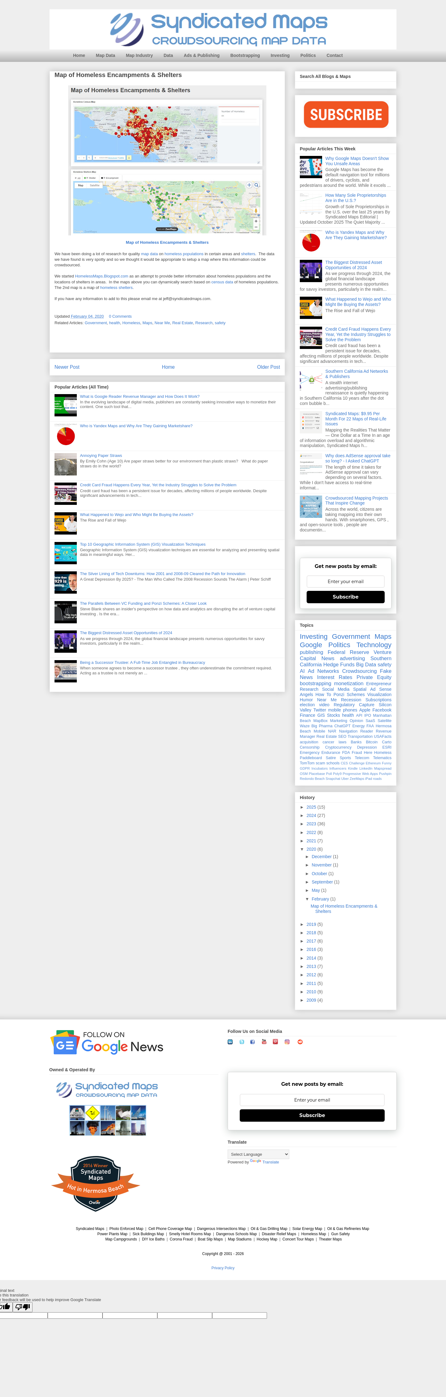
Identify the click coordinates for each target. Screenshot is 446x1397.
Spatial (359, 689)
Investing (280, 55)
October (320, 873)
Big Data (366, 665)
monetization (348, 683)
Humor (306, 699)
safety (220, 322)
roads (377, 778)
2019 (312, 924)
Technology (373, 645)
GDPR (305, 768)
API (359, 715)
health (114, 322)
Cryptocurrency (338, 747)
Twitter (319, 709)
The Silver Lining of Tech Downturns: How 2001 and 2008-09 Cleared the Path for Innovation (162, 573)
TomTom (307, 763)
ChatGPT (342, 726)
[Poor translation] (23, 1307)
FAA (370, 726)
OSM (304, 774)
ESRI (387, 747)
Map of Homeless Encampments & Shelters (167, 242)
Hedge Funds (339, 665)
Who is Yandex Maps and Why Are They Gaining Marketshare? (136, 425)
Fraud (357, 752)
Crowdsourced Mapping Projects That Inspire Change (357, 501)
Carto (386, 742)
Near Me (162, 322)
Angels (306, 694)
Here (368, 752)
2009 (312, 1000)
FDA (346, 752)
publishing (311, 652)
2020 (312, 849)
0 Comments (120, 316)
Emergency (310, 752)
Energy (358, 726)
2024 (312, 815)
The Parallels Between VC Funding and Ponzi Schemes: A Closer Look (143, 603)
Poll (329, 774)
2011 (312, 983)
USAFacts (382, 736)
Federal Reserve (348, 652)
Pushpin (385, 774)
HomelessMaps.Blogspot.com (101, 276)
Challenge (357, 763)
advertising (352, 658)
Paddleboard (311, 758)
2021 (312, 840)
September (323, 881)
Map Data (105, 55)
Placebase (317, 774)
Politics (308, 55)
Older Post (268, 367)
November (322, 864)
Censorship (310, 747)
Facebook (382, 709)
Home (79, 55)
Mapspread (382, 768)
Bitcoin (372, 742)
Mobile (319, 731)
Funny (386, 763)
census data (222, 282)
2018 (312, 932)
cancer (328, 742)
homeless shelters (116, 287)
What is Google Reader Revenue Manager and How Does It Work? (139, 396)
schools (333, 763)
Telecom (362, 758)
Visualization (379, 694)
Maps (147, 322)
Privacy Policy (223, 1268)
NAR (332, 731)
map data (149, 254)
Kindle (353, 768)
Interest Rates (334, 677)
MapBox (320, 721)
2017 (312, 941)
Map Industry (139, 55)
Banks (356, 742)
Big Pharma (322, 726)
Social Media (335, 689)
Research (204, 322)
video (324, 704)
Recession (351, 699)
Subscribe (346, 597)
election (307, 704)
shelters (248, 254)
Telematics (382, 758)
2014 (312, 958)
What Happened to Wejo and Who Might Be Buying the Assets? (136, 514)
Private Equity (373, 677)
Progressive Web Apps (360, 774)
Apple (364, 709)
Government (96, 322)
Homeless (131, 322)
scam (320, 763)
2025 (312, 807)
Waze (305, 726)
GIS (321, 715)
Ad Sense (380, 689)
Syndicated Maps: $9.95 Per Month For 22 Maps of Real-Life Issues (356, 419)
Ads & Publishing (202, 55)
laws (342, 742)
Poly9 (337, 774)
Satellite (384, 721)
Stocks (333, 715)
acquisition (309, 742)
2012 (312, 974)
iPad (368, 778)
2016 (312, 949)
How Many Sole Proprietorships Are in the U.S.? (356, 198)
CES (344, 763)
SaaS (370, 721)
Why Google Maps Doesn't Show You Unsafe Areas (357, 161)
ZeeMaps (357, 778)
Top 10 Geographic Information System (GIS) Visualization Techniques (143, 544)
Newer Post (67, 367)
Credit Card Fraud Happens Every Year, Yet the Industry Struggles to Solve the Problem (158, 485)
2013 (312, 966)
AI (302, 671)
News (327, 658)
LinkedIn (365, 768)
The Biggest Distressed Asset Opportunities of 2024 (126, 632)
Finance (307, 715)
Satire (331, 758)
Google (311, 645)
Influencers (338, 768)
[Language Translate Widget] (258, 1154)
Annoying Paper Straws (101, 455)
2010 (312, 991)
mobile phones (342, 709)
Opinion (356, 721)
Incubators (320, 768)
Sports (345, 758)
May (316, 890)
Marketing (338, 721)
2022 (312, 832)
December (322, 856)
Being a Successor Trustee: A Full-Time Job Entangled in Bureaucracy (142, 662)
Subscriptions (378, 699)
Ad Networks (323, 671)
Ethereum (373, 763)
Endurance (330, 752)
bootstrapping (315, 683)
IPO (367, 715)
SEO (342, 736)
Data (168, 55)
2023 (312, 823)
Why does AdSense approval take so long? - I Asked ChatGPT (358, 458)
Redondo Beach (312, 778)
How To (323, 694)
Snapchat (333, 778)
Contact (334, 55)
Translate (264, 1162)
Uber (345, 778)
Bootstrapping (245, 55)
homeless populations (183, 254)
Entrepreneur (378, 683)
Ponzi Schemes (349, 694)
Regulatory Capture (354, 704)
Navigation (348, 731)
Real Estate (182, 322)
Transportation (360, 736)
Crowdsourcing (359, 671)
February (321, 898)
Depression (367, 747)
